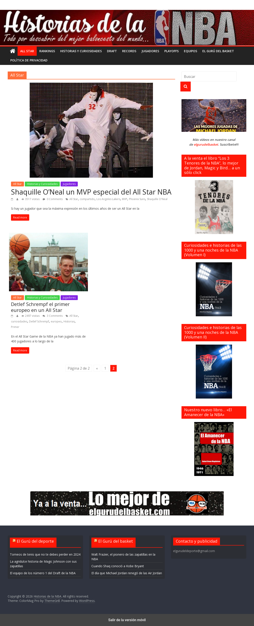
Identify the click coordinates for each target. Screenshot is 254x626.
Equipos (190, 51)
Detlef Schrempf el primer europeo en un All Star (40, 307)
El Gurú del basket (115, 541)
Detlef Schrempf (39, 321)
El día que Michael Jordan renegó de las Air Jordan (126, 573)
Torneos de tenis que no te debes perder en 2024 (45, 554)
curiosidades (19, 321)
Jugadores (150, 51)
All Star (27, 51)
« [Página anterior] (97, 368)
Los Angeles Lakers (108, 199)
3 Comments (53, 316)
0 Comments (53, 199)
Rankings (47, 51)
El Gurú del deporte (35, 541)
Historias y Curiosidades (81, 51)
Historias (69, 321)
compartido (87, 199)
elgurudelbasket (206, 144)
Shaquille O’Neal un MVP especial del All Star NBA (91, 192)
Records (129, 51)
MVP (124, 199)
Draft (112, 51)
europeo (56, 321)
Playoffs (171, 51)
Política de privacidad (28, 60)
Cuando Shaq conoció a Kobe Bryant (117, 566)
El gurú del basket (218, 51)
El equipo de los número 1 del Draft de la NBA (43, 573)
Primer (15, 327)
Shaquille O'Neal (157, 199)
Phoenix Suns (137, 199)
